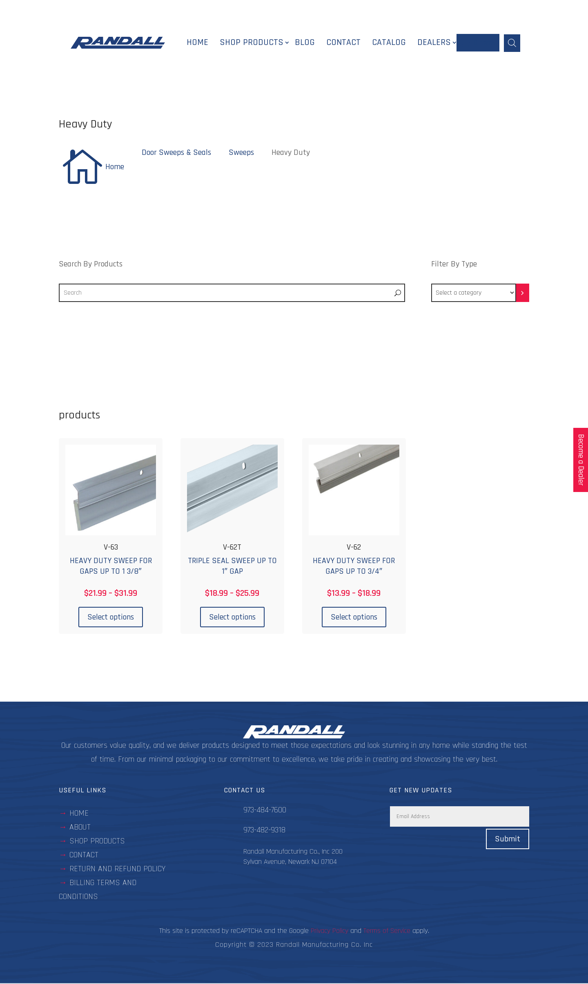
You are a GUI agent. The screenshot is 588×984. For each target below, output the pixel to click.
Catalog (389, 43)
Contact (343, 43)
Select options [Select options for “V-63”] (110, 617)
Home (197, 43)
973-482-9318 (264, 830)
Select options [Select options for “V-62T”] (232, 617)
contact (83, 855)
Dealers (434, 43)
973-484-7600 (264, 810)
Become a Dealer (581, 460)
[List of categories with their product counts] (473, 293)
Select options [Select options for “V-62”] (354, 617)
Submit (507, 839)
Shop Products (251, 43)
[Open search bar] (512, 43)
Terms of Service (386, 931)
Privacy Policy (329, 931)
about (80, 828)
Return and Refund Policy (117, 869)
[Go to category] (522, 293)
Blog (305, 43)
